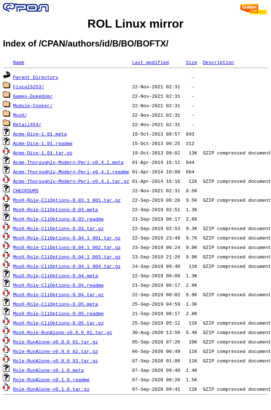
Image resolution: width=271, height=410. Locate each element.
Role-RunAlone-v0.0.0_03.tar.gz (55, 360)
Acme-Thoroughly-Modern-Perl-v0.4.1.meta (68, 162)
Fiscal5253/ (28, 86)
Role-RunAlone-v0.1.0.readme (51, 379)
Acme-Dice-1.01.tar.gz (43, 152)
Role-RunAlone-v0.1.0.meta (48, 370)
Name (18, 62)
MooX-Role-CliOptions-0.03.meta (55, 209)
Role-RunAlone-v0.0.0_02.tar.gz (55, 351)
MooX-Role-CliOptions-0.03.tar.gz (58, 228)
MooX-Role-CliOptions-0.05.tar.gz (58, 322)
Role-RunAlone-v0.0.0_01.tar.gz (55, 341)
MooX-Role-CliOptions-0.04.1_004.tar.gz (67, 266)
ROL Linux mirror (135, 23)
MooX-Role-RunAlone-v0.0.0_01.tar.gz (62, 332)
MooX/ (20, 115)
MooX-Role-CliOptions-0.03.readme (58, 219)
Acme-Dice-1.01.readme (43, 143)
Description (218, 62)
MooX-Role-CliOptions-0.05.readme (58, 313)
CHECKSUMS (26, 190)
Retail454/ (27, 124)
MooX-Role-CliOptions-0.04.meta (55, 275)
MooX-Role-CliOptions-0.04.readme (58, 285)
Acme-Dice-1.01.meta (40, 133)
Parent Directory (35, 77)
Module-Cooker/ (33, 105)
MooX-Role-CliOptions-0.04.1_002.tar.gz (67, 247)
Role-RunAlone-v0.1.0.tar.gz (51, 389)
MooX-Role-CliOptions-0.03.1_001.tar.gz (67, 200)
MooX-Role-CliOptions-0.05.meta (55, 304)
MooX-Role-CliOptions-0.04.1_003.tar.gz (67, 256)
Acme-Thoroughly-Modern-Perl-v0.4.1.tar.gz (71, 181)
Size (191, 62)
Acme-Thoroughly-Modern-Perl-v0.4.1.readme (71, 171)
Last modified (150, 62)
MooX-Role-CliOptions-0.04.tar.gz (58, 294)
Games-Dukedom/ (33, 96)
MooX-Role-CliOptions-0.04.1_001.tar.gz (67, 237)
